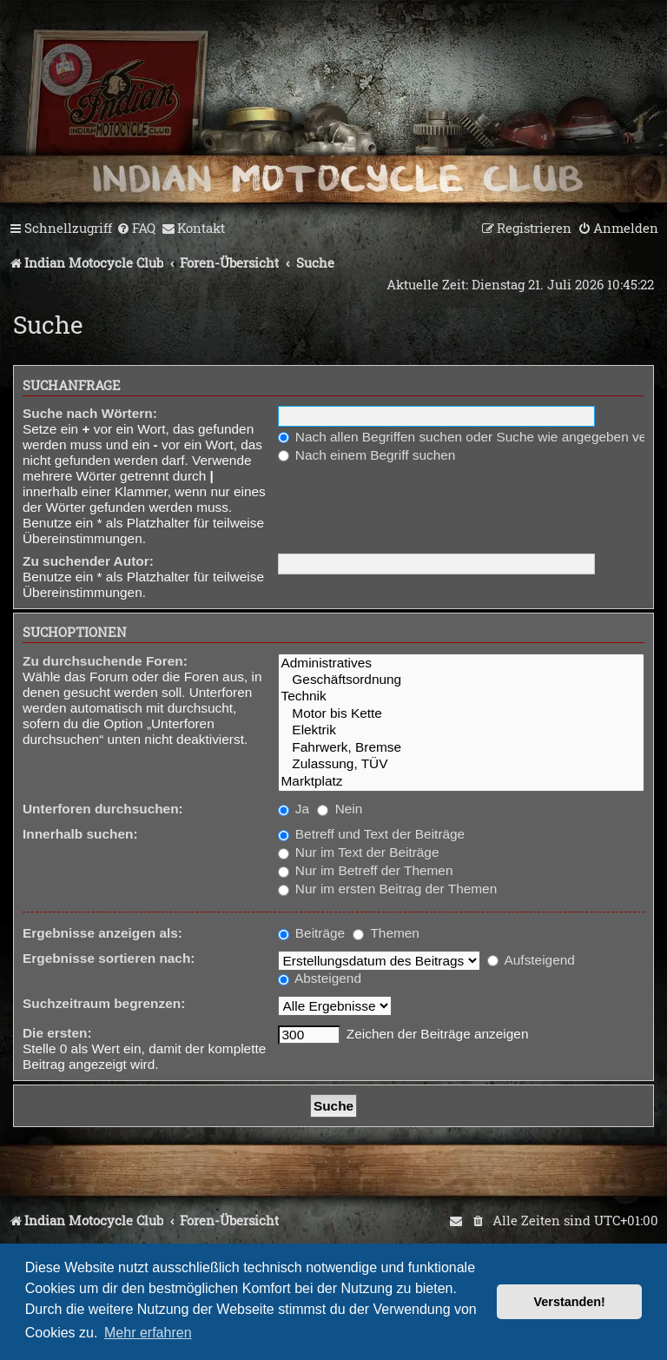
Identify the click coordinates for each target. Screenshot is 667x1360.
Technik (461, 696)
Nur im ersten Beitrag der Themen (388, 888)
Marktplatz (461, 781)
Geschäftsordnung (461, 680)
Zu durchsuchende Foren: (105, 660)
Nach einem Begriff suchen (367, 455)
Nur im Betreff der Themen (365, 870)
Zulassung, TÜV (461, 764)
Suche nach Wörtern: (90, 413)
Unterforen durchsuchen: (103, 808)
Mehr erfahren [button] (148, 1332)
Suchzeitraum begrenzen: (104, 1003)
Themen (386, 932)
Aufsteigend (531, 959)
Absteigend (319, 978)
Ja (294, 808)
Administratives (461, 663)
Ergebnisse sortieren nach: (109, 958)
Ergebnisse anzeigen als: (102, 932)
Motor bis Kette (461, 714)
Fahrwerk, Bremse (461, 748)
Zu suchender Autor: (88, 561)
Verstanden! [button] (569, 1302)
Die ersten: (57, 1032)
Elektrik (461, 730)
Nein (339, 808)
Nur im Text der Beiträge (358, 852)
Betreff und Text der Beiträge (372, 833)
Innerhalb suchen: (80, 833)
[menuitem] (135, 228)
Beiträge (312, 932)
